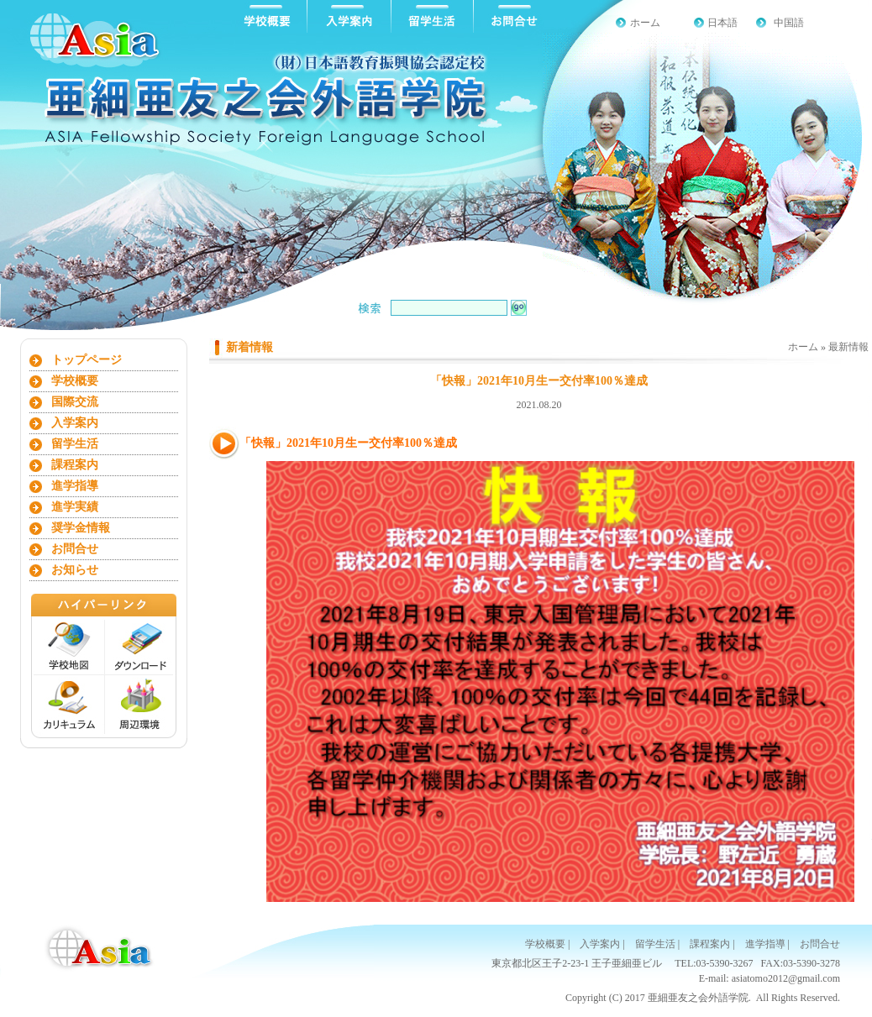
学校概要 (74, 381)
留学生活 (74, 444)
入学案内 (74, 423)
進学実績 (74, 507)
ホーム (645, 23)
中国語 (789, 23)
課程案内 (74, 465)
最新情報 (848, 347)
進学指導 (74, 486)
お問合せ (74, 549)
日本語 (722, 23)
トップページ (86, 360)
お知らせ (74, 570)
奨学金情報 (80, 528)
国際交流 (74, 402)
